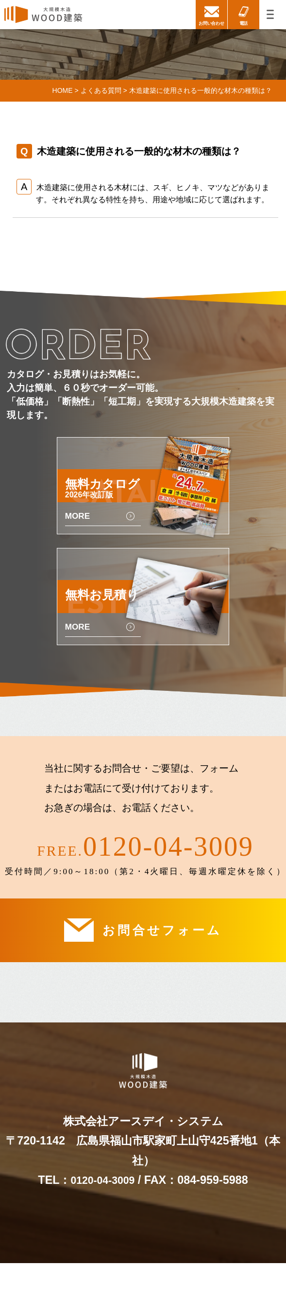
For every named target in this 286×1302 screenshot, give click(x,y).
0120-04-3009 (168, 871)
